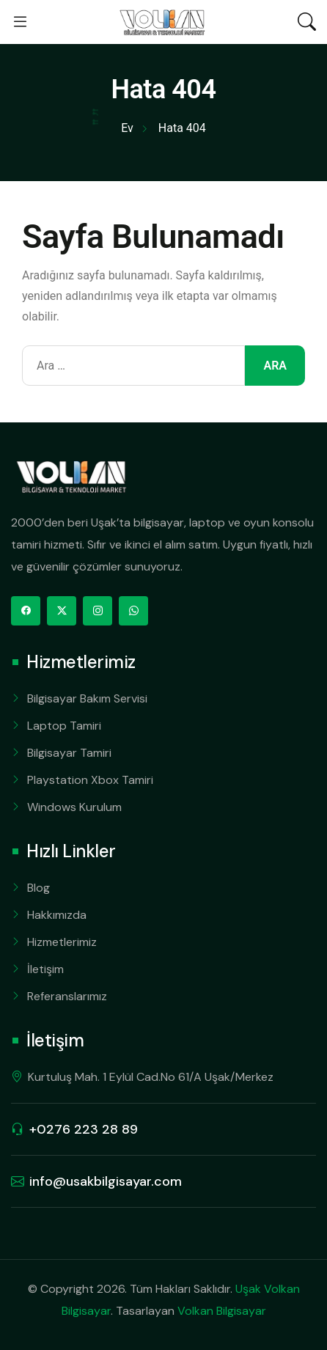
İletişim (45, 969)
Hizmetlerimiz (62, 942)
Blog (38, 887)
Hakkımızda (57, 914)
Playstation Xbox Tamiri (90, 780)
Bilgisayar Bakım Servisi (87, 698)
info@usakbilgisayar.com (105, 1181)
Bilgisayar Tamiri (69, 752)
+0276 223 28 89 (83, 1129)
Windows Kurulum (74, 807)
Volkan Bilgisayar (221, 1310)
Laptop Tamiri (64, 725)
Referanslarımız (67, 996)
